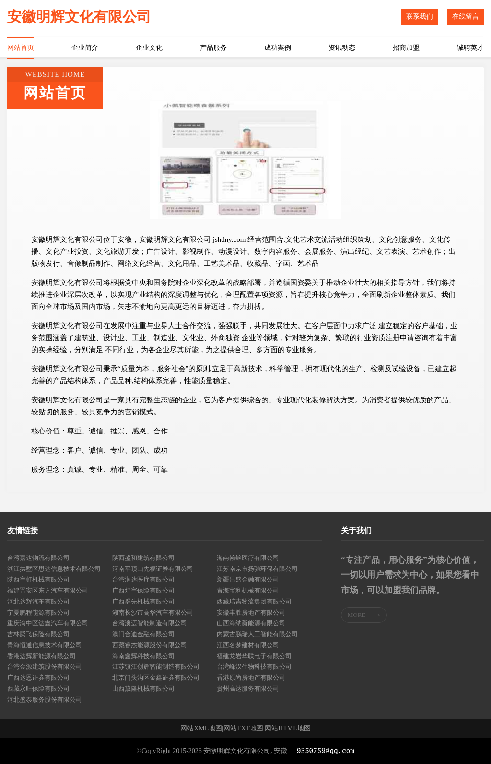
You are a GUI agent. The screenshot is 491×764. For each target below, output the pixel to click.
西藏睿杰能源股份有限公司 (149, 645)
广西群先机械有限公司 (143, 601)
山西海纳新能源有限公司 (251, 623)
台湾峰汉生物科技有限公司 (254, 666)
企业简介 (84, 47)
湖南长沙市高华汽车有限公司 (152, 612)
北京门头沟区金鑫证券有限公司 (155, 677)
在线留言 (465, 16)
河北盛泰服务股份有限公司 (44, 699)
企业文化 (149, 47)
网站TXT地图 (243, 728)
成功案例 (277, 47)
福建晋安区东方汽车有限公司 (47, 590)
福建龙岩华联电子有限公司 (254, 656)
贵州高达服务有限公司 (248, 688)
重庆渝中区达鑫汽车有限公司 (47, 623)
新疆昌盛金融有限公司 (248, 579)
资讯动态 (341, 47)
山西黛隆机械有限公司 (143, 688)
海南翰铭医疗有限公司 (248, 557)
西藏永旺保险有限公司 (38, 688)
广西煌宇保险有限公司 (143, 590)
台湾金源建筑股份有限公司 (44, 666)
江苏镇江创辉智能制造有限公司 (155, 666)
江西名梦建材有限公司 (248, 645)
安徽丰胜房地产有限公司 (251, 612)
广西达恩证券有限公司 (38, 677)
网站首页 (20, 47)
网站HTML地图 (288, 728)
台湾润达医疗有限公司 (143, 579)
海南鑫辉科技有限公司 (143, 656)
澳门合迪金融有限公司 (143, 634)
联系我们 (419, 16)
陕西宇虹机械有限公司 (38, 579)
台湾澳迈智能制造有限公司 (149, 623)
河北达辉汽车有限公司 (38, 601)
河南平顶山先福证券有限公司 (152, 568)
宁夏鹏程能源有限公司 (38, 612)
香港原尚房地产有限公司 (251, 677)
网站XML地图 (201, 728)
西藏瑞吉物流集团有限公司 (254, 601)
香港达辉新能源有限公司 (41, 656)
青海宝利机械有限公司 (248, 590)
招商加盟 (406, 47)
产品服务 (213, 47)
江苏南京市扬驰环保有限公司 (257, 568)
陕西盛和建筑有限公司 (143, 557)
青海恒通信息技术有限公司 (44, 645)
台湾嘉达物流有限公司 (38, 557)
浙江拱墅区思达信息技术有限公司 (54, 568)
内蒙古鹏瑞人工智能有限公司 (257, 634)
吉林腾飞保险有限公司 (38, 634)
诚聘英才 (470, 47)
